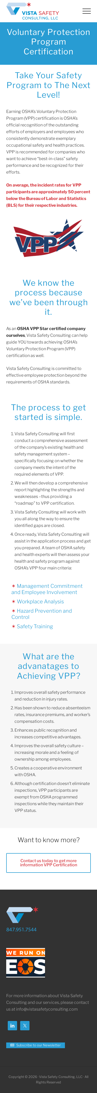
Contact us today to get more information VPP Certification (48, 862)
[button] (86, 11)
